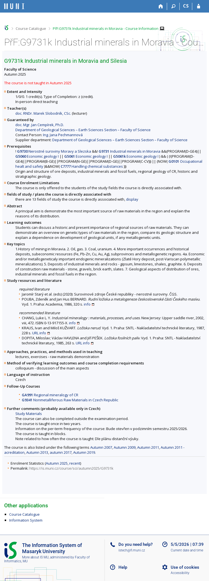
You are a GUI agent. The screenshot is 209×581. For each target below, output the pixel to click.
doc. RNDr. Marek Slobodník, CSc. (43, 113)
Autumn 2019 (84, 452)
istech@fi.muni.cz (131, 550)
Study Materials (28, 413)
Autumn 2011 (148, 447)
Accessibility (180, 573)
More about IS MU (35, 557)
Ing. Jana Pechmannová (63, 134)
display (132, 199)
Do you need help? (135, 544)
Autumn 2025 (57, 463)
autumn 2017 (61, 452)
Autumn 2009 (125, 447)
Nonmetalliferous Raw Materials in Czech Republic (70, 399)
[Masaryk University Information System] (14, 6)
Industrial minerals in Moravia (129, 151)
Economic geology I (37, 156)
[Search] (173, 6)
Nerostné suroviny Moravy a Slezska (54, 151)
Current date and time (187, 550)
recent (74, 463)
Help (122, 567)
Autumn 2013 (37, 452)
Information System (25, 520)
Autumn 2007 (101, 447)
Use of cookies (185, 567)
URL (35, 332)
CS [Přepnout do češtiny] (186, 6)
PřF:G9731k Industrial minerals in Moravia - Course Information (105, 28)
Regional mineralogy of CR (50, 394)
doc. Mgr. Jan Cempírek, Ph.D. (39, 124)
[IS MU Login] (198, 6)
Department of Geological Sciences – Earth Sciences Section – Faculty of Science (83, 129)
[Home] (161, 6)
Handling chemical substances (92, 166)
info (87, 304)
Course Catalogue (31, 28)
